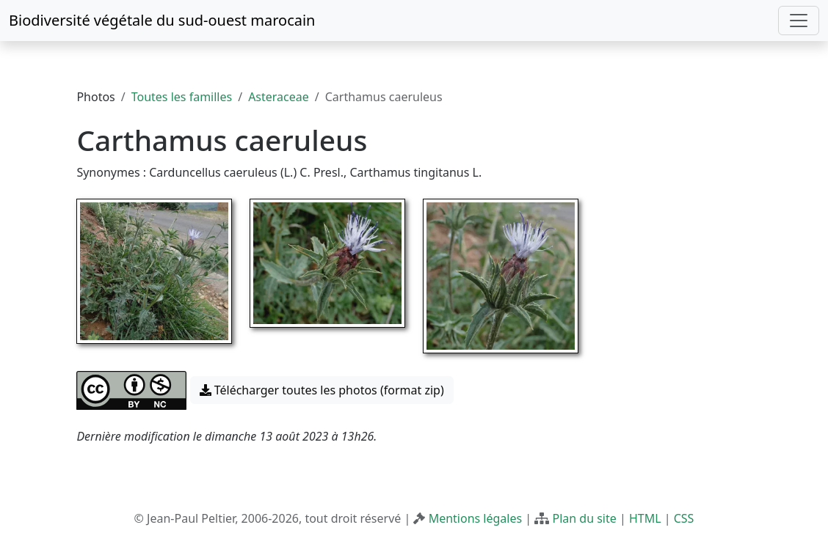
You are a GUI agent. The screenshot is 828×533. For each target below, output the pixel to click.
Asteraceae (278, 97)
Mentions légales (476, 518)
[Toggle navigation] (798, 20)
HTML (645, 518)
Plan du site (584, 518)
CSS (684, 518)
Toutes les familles (181, 97)
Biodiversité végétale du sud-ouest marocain (162, 20)
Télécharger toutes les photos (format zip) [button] (322, 390)
